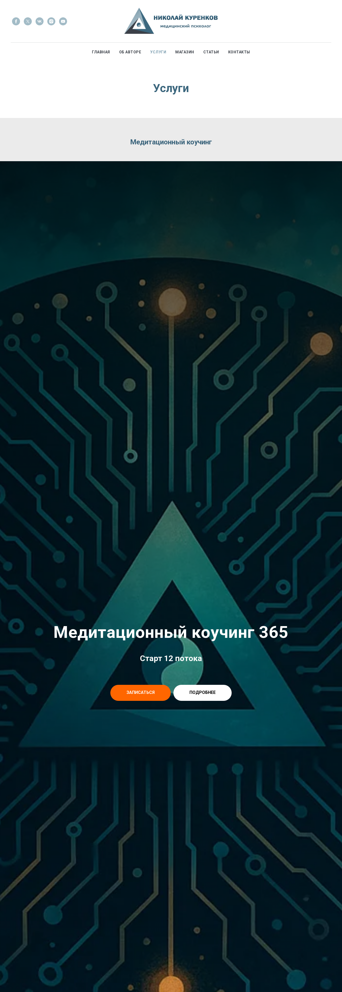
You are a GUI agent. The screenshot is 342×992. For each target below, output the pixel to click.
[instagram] (51, 21)
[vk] (40, 21)
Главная (101, 52)
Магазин (184, 52)
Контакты (239, 52)
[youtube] (63, 21)
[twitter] (28, 21)
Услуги (158, 52)
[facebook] (16, 21)
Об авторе (130, 52)
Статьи (211, 52)
